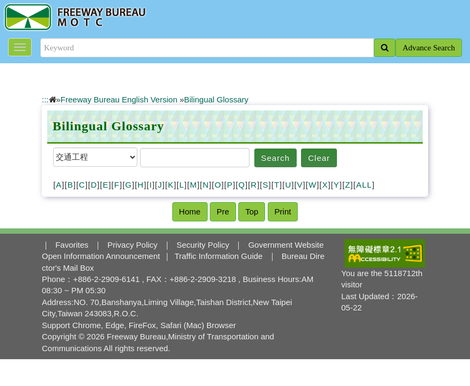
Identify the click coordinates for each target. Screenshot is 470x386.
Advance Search (428, 47)
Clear (319, 157)
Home (190, 211)
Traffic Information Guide (218, 256)
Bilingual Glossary (216, 99)
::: (45, 99)
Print (283, 211)
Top (251, 211)
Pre (223, 211)
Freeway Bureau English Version (119, 99)
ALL (364, 184)
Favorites (72, 244)
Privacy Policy (132, 244)
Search (275, 157)
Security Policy (203, 244)
